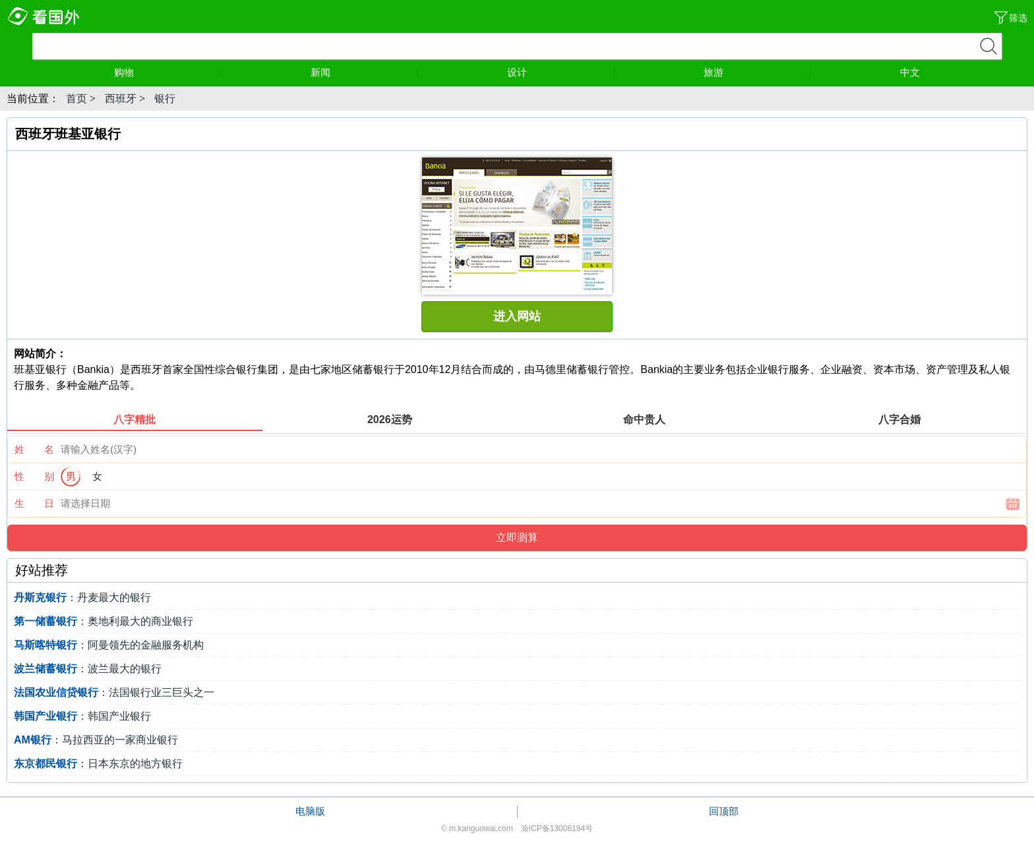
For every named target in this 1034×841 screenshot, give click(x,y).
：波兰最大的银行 (88, 668)
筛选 (1018, 18)
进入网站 (517, 316)
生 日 (34, 503)
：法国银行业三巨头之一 (114, 692)
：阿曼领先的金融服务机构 (109, 645)
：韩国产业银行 (82, 716)
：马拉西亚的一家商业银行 (96, 739)
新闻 (365, 72)
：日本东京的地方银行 (98, 763)
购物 (168, 72)
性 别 (34, 476)
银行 (164, 98)
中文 (910, 72)
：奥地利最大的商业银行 (103, 621)
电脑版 (310, 811)
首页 (76, 98)
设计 (561, 72)
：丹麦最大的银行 (82, 597)
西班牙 (121, 98)
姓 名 (34, 449)
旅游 (758, 72)
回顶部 (724, 811)
